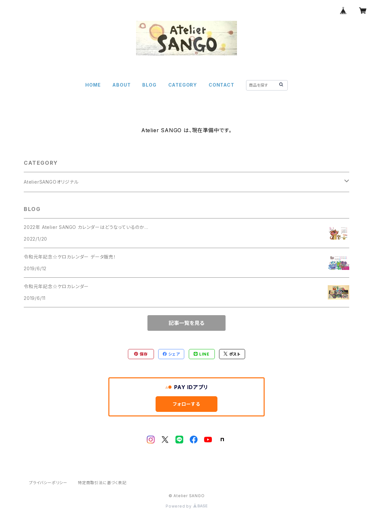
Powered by (186, 506)
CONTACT (221, 85)
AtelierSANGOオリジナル (51, 182)
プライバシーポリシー (48, 482)
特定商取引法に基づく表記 (102, 482)
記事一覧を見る (186, 323)
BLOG (149, 85)
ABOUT (121, 85)
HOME (93, 85)
